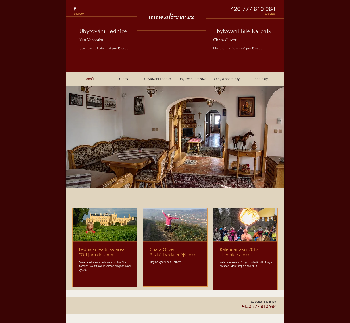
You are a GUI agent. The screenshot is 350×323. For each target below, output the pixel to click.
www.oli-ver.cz (171, 15)
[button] (175, 137)
